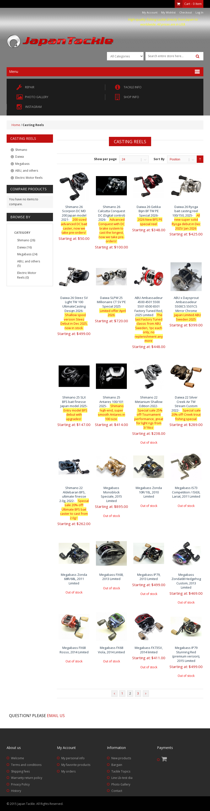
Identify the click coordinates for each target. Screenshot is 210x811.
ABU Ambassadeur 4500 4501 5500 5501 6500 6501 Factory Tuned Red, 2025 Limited (148, 319)
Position (175, 159)
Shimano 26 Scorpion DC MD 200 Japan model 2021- (74, 220)
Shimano (23, 240)
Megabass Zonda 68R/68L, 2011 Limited (74, 578)
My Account (150, 12)
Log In (199, 12)
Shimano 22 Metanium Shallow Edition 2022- (148, 412)
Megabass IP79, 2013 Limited (148, 576)
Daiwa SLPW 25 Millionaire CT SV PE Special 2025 (111, 306)
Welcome (17, 758)
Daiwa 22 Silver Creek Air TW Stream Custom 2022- (186, 408)
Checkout (185, 12)
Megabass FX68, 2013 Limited (111, 576)
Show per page (105, 159)
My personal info (73, 758)
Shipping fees (20, 771)
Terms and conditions (26, 765)
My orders (68, 771)
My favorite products (75, 765)
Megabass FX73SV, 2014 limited (149, 649)
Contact (116, 791)
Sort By (159, 159)
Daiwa (21, 247)
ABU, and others (28, 261)
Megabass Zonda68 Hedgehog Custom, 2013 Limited (186, 581)
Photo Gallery (120, 784)
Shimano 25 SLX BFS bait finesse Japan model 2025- (74, 408)
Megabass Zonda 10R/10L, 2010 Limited (149, 492)
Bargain (116, 765)
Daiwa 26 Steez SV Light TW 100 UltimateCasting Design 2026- (74, 313)
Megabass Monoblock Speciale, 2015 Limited (111, 494)
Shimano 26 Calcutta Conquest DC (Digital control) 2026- (111, 224)
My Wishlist (168, 12)
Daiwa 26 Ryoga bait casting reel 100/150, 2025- (186, 218)
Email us (56, 715)
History (16, 791)
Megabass (24, 254)
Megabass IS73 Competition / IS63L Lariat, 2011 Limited (186, 492)
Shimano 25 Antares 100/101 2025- (111, 408)
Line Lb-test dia (121, 778)
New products (121, 758)
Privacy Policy (20, 784)
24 (123, 159)
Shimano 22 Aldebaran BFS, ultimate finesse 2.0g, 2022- (74, 503)
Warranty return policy (26, 778)
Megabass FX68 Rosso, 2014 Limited (74, 649)
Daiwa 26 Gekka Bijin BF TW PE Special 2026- (148, 215)
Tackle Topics (120, 771)
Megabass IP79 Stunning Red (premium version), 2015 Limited (186, 654)
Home (16, 125)
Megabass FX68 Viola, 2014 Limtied (111, 649)
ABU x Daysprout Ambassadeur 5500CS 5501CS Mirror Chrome (186, 309)
